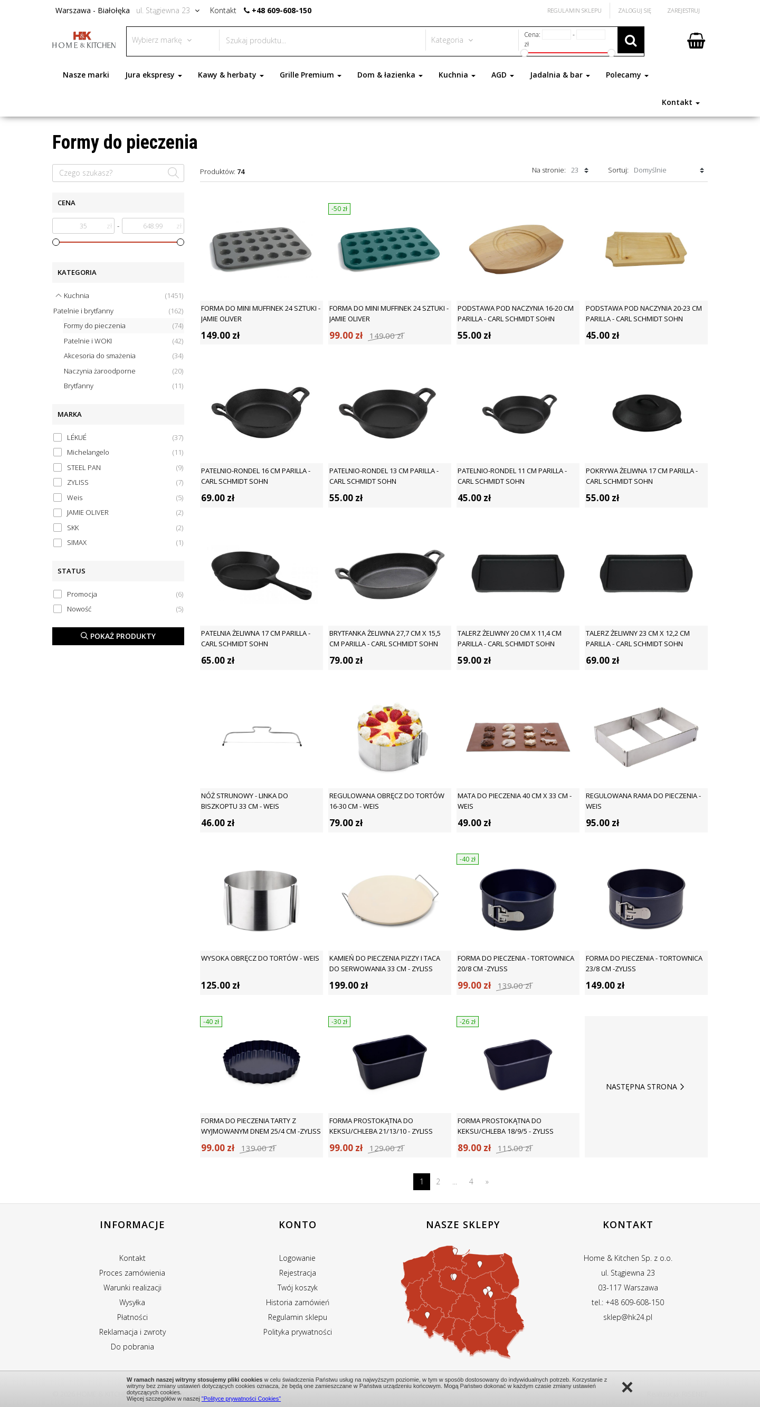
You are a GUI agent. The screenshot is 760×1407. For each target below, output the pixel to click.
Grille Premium (310, 75)
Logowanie (297, 1258)
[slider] (56, 242)
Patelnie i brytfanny (118, 311)
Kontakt (681, 102)
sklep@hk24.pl (627, 1317)
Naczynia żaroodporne (123, 371)
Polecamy (627, 75)
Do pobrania (132, 1347)
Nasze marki (86, 75)
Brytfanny (123, 386)
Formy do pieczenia (123, 326)
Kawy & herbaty (231, 75)
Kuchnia (457, 75)
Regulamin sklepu (297, 1317)
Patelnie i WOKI (123, 341)
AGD (502, 75)
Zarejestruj (683, 10)
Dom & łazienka (390, 75)
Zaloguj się (634, 10)
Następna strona (646, 1086)
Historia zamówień (297, 1302)
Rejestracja (297, 1273)
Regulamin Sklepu (574, 10)
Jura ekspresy (153, 75)
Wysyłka (132, 1302)
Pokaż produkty (118, 636)
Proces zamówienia (132, 1273)
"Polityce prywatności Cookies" (241, 1398)
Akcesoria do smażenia (123, 356)
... (454, 1181)
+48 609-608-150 (281, 10)
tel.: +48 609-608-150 (628, 1302)
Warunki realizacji (132, 1287)
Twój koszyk (298, 1287)
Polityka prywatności (297, 1332)
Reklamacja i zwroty (132, 1332)
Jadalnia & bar (560, 75)
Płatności (132, 1317)
